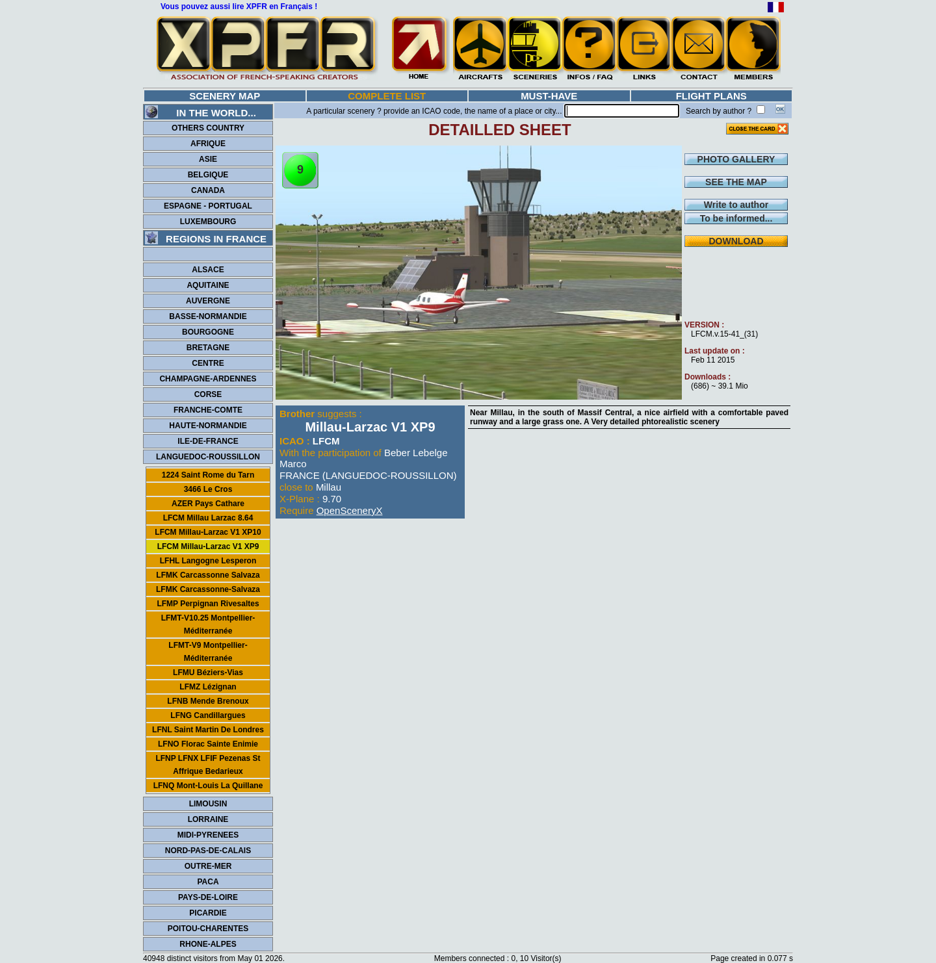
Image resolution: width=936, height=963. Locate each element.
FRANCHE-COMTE (208, 410)
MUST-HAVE (549, 95)
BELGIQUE (208, 174)
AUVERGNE (208, 300)
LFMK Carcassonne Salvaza (207, 575)
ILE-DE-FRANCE (207, 441)
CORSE (208, 394)
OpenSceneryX (350, 510)
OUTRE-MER (208, 866)
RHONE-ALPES (207, 944)
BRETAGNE (208, 347)
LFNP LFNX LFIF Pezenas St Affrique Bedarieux (207, 765)
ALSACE (208, 269)
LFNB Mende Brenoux (207, 701)
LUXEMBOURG (208, 221)
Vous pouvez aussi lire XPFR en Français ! (239, 6)
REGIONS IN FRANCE (205, 238)
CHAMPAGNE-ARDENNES (207, 378)
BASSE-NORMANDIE (207, 316)
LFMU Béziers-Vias (208, 672)
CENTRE (208, 363)
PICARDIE (207, 913)
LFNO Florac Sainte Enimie (208, 744)
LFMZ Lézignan (207, 686)
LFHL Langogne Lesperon (208, 560)
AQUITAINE (208, 285)
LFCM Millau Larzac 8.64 (208, 517)
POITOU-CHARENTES (208, 928)
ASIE (208, 159)
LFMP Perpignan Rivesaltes (208, 603)
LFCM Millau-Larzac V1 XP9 (208, 546)
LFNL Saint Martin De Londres (208, 729)
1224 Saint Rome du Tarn (208, 475)
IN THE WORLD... (200, 112)
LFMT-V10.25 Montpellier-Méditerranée (208, 624)
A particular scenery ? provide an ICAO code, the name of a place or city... (434, 111)
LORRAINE (208, 819)
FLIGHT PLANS (711, 95)
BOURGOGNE (208, 332)
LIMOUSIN (208, 803)
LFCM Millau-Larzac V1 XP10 (208, 532)
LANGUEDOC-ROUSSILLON (208, 456)
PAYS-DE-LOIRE (208, 897)
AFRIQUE (208, 143)
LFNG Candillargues (207, 715)
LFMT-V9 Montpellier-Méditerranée (207, 652)
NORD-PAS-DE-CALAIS (208, 850)
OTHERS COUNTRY (208, 128)
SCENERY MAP (224, 95)
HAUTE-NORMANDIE (207, 425)
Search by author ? (718, 111)
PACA (207, 881)
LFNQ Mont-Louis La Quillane (208, 785)
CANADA (208, 190)
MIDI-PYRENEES (208, 835)
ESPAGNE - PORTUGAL (208, 206)
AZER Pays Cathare (208, 503)
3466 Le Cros (208, 489)
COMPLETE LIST (387, 95)
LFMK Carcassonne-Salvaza (208, 589)
